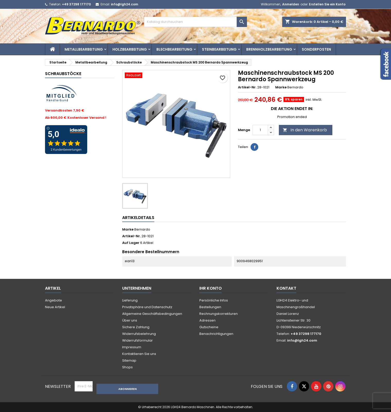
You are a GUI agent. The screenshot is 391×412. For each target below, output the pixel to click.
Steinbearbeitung (219, 49)
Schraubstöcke (63, 74)
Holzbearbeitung (129, 49)
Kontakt (286, 288)
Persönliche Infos (213, 300)
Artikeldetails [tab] (138, 218)
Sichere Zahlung (135, 327)
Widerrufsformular (137, 340)
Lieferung (130, 300)
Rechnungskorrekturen (218, 313)
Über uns (129, 320)
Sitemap (129, 360)
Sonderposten (316, 49)
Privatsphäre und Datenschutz (147, 307)
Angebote (53, 300)
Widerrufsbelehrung (139, 333)
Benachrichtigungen (216, 333)
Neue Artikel (55, 307)
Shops (127, 367)
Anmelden (290, 4)
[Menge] (260, 130)
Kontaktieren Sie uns (139, 353)
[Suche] (195, 22)
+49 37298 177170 (76, 4)
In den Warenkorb (305, 130)
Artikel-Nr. (247, 87)
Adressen (207, 320)
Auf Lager (130, 243)
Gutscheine (208, 327)
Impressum (131, 347)
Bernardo (142, 229)
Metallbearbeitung (84, 49)
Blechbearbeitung (174, 49)
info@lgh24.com (124, 4)
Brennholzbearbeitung (269, 49)
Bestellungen (210, 307)
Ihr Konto (210, 288)
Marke (281, 87)
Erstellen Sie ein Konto (327, 4)
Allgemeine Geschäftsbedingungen (152, 313)
